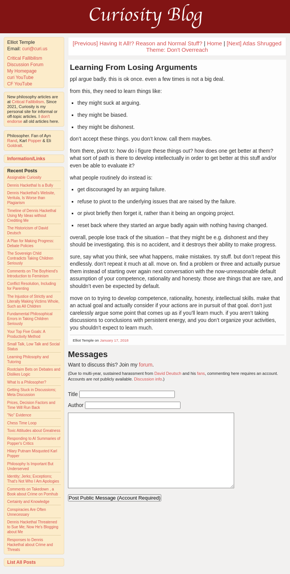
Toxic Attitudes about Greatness (33, 431)
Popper (34, 140)
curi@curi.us (35, 48)
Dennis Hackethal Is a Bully (30, 185)
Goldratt (14, 145)
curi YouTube (20, 77)
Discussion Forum (25, 64)
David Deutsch (168, 373)
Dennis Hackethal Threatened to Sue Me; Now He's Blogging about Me (32, 527)
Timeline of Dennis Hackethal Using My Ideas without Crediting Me (31, 216)
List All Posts (21, 562)
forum (146, 365)
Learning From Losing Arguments (133, 67)
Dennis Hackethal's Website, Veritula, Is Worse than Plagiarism (31, 198)
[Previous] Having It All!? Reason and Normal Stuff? (137, 43)
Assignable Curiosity (24, 177)
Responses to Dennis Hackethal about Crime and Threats (30, 545)
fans (201, 373)
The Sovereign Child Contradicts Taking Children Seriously (30, 258)
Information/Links (26, 158)
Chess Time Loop (22, 423)
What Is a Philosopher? (26, 382)
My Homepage (22, 71)
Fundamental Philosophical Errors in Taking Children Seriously (29, 319)
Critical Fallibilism (24, 58)
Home (214, 43)
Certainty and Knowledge (28, 502)
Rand (12, 140)
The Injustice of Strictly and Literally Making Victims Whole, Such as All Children (33, 301)
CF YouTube (19, 84)
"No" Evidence (19, 415)
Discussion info (148, 379)
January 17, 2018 (114, 340)
